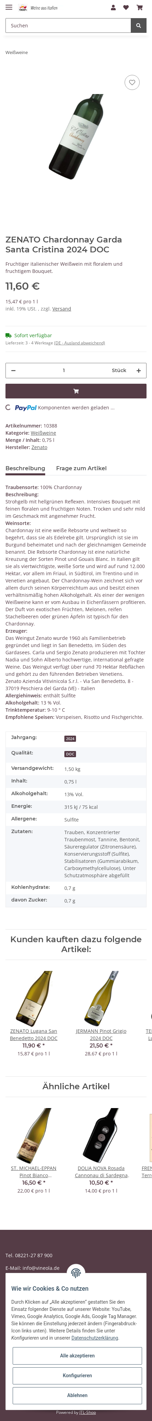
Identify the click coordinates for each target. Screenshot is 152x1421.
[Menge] (64, 370)
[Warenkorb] (140, 7)
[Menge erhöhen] (138, 370)
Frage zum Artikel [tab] (81, 468)
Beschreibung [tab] (25, 468)
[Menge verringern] (13, 370)
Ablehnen (77, 1395)
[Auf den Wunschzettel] (132, 82)
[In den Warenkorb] (76, 391)
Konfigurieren (77, 1375)
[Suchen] (68, 25)
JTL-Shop (87, 1412)
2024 (70, 738)
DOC (70, 754)
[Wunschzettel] (125, 7)
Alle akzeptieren (77, 1355)
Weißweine (43, 433)
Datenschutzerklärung (95, 1338)
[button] (113, 7)
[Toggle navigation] (8, 4)
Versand (61, 308)
